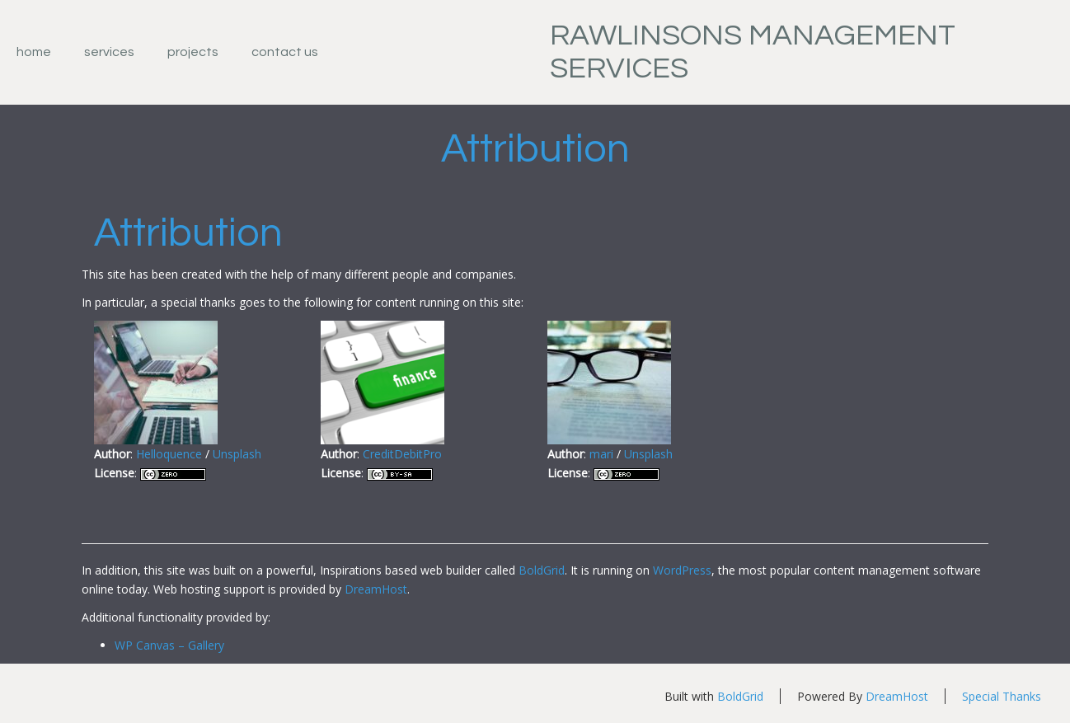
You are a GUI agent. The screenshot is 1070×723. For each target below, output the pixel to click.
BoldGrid (542, 570)
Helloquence (169, 454)
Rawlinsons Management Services (752, 52)
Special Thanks (1001, 696)
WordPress (682, 570)
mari (601, 454)
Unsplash (237, 454)
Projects (192, 52)
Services (109, 52)
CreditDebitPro (402, 454)
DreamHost (376, 589)
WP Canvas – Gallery (169, 645)
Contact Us (284, 52)
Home (33, 52)
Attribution (535, 149)
